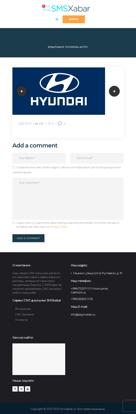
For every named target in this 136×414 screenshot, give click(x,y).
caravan (20, 91)
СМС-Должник (24, 314)
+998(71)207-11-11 (81, 288)
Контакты (21, 320)
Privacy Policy (58, 226)
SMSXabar (19, 47)
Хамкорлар (37, 47)
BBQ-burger (118, 91)
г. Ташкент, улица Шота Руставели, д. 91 (96, 273)
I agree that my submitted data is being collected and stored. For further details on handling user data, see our (68, 224)
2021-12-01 (25, 123)
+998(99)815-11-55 (82, 299)
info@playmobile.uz (83, 314)
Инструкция (23, 309)
